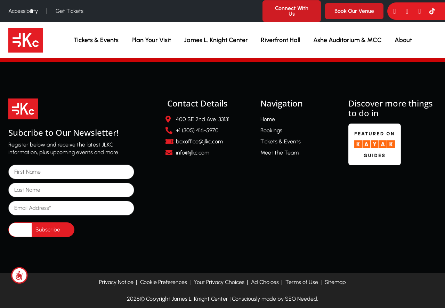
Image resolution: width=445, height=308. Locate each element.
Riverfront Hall (280, 40)
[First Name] (71, 172)
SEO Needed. (301, 298)
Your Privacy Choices (219, 282)
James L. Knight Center (216, 40)
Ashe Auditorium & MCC (347, 40)
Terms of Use (301, 282)
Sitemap (335, 282)
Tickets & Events (96, 40)
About (403, 40)
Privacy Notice (116, 282)
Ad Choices (265, 282)
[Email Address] (71, 208)
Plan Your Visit (151, 40)
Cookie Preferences (163, 282)
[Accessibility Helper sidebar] (19, 275)
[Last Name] (71, 190)
